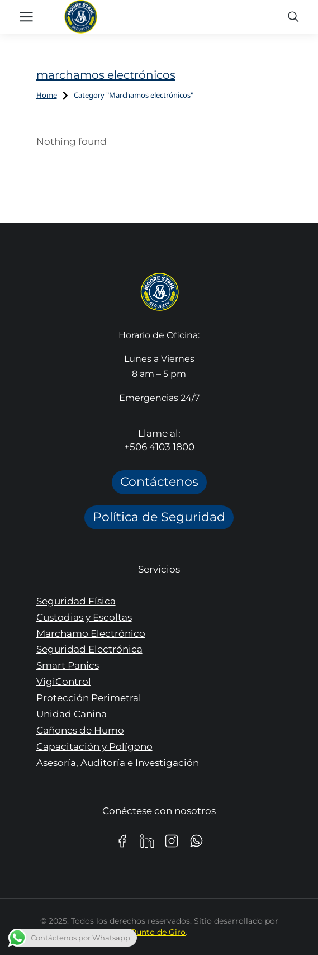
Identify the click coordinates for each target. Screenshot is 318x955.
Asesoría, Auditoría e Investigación (117, 762)
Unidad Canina (71, 714)
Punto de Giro (158, 932)
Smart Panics (67, 665)
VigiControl (63, 681)
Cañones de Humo (80, 730)
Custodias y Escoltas (84, 617)
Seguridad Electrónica (89, 649)
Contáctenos (159, 481)
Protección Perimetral (88, 697)
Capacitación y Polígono (94, 746)
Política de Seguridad (159, 516)
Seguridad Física (76, 601)
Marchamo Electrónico (90, 633)
